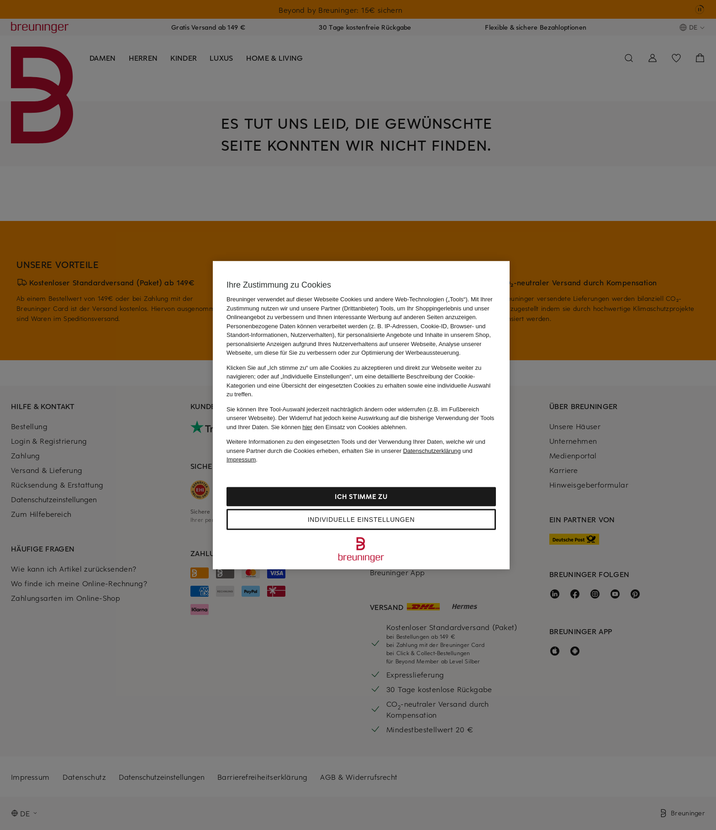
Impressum (241, 459)
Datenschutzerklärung (432, 450)
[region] (361, 415)
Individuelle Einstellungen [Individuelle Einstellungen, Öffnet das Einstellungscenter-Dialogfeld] (361, 519)
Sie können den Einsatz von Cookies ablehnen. (339, 426)
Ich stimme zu (361, 496)
